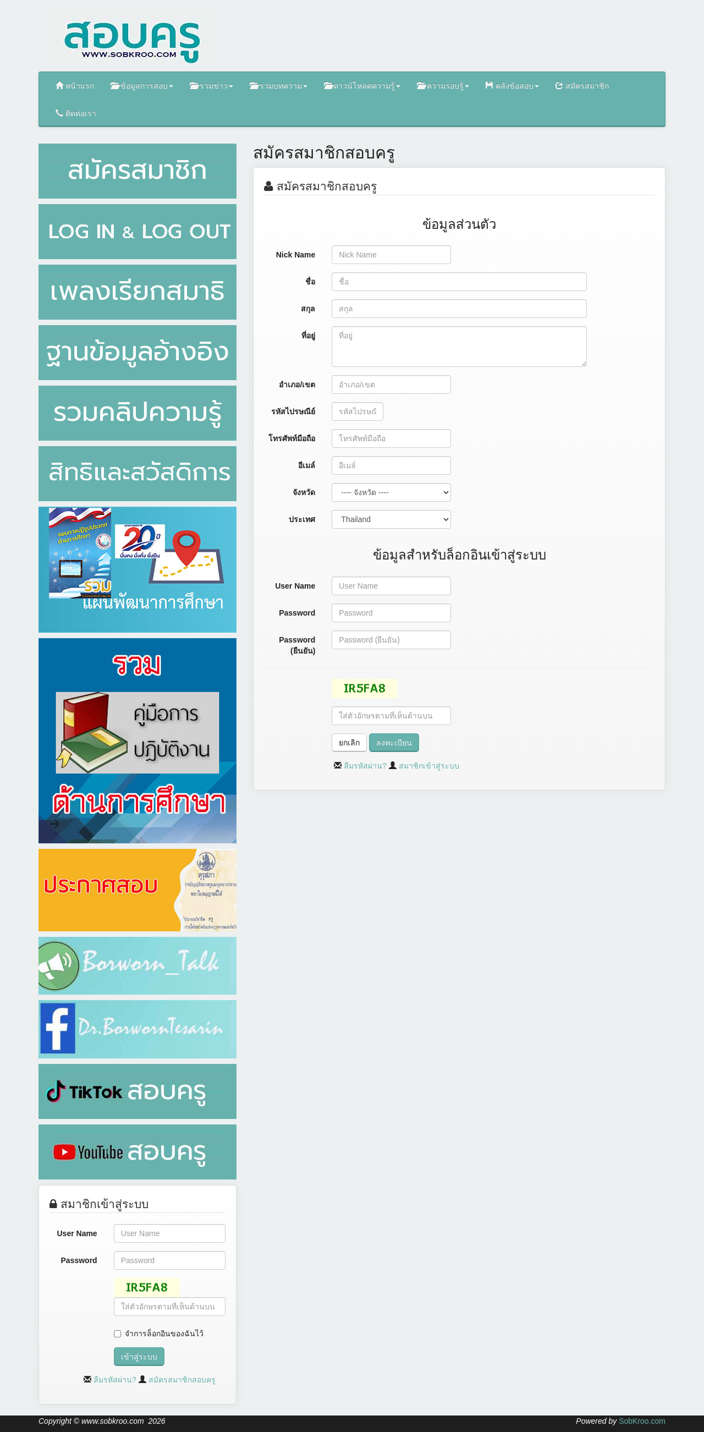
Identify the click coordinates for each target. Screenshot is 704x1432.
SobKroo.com (642, 1421)
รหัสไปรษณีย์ (293, 411)
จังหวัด (304, 492)
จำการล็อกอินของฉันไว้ (164, 1333)
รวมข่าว (211, 85)
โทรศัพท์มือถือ (291, 438)
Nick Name (296, 254)
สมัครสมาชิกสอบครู (182, 1379)
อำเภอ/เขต (297, 384)
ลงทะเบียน (394, 742)
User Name (77, 1233)
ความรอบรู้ (443, 85)
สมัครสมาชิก (582, 85)
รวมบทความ (278, 85)
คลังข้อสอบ (512, 85)
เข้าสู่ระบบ (139, 1356)
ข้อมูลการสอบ (142, 85)
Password (79, 1260)
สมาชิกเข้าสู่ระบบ (429, 765)
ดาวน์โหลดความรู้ (362, 85)
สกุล (308, 308)
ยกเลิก (349, 742)
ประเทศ (302, 519)
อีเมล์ (306, 465)
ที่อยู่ (308, 335)
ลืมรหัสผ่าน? (115, 1379)
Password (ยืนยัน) (297, 645)
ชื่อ (310, 281)
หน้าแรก (75, 85)
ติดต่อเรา (76, 113)
